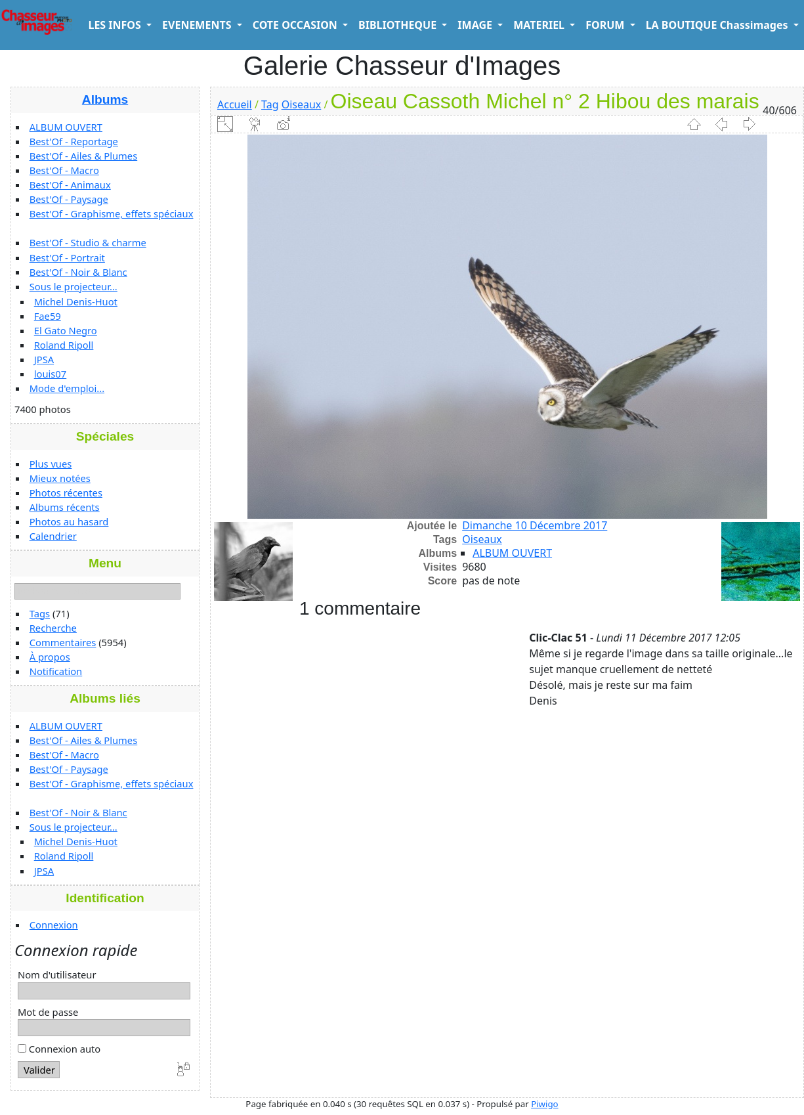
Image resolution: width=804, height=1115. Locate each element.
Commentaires (63, 642)
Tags (40, 613)
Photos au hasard (69, 521)
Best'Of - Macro (64, 170)
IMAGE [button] (476, 25)
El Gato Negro (65, 330)
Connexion (54, 924)
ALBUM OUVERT (66, 126)
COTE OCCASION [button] (296, 25)
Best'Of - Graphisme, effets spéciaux (112, 213)
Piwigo (544, 1104)
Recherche (53, 627)
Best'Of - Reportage (74, 141)
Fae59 (47, 315)
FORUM (606, 25)
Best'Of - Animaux (70, 184)
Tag (269, 104)
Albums (105, 99)
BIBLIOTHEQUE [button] (398, 25)
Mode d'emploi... (67, 388)
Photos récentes (66, 492)
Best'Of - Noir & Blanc (78, 271)
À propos (50, 656)
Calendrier (53, 535)
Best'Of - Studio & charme (88, 242)
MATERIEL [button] (540, 25)
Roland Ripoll (64, 344)
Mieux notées (60, 478)
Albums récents (65, 507)
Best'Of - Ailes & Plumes (83, 155)
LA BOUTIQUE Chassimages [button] (718, 25)
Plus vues (51, 463)
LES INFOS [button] (116, 25)
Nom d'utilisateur (57, 974)
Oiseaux (302, 104)
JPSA (44, 359)
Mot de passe (48, 1011)
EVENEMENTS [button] (198, 25)
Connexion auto (59, 1048)
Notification (56, 671)
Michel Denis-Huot (75, 301)
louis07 (50, 373)
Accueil (234, 104)
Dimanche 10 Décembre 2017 (534, 525)
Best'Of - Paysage (69, 199)
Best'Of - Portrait (67, 257)
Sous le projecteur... (73, 286)
